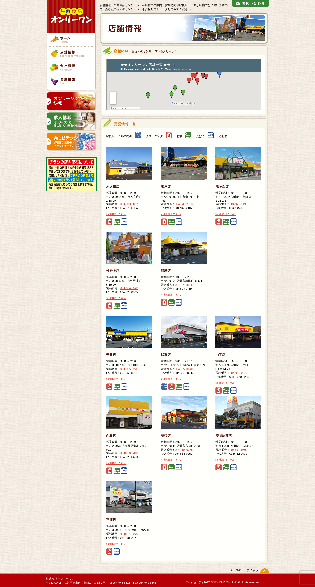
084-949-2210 (238, 373)
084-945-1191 (238, 204)
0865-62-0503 (238, 449)
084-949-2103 (184, 204)
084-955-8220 (129, 369)
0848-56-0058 (184, 449)
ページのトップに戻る (244, 570)
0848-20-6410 (129, 453)
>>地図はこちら (116, 214)
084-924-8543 (129, 288)
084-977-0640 (184, 369)
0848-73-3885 (184, 284)
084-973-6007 (129, 204)
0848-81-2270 (129, 534)
